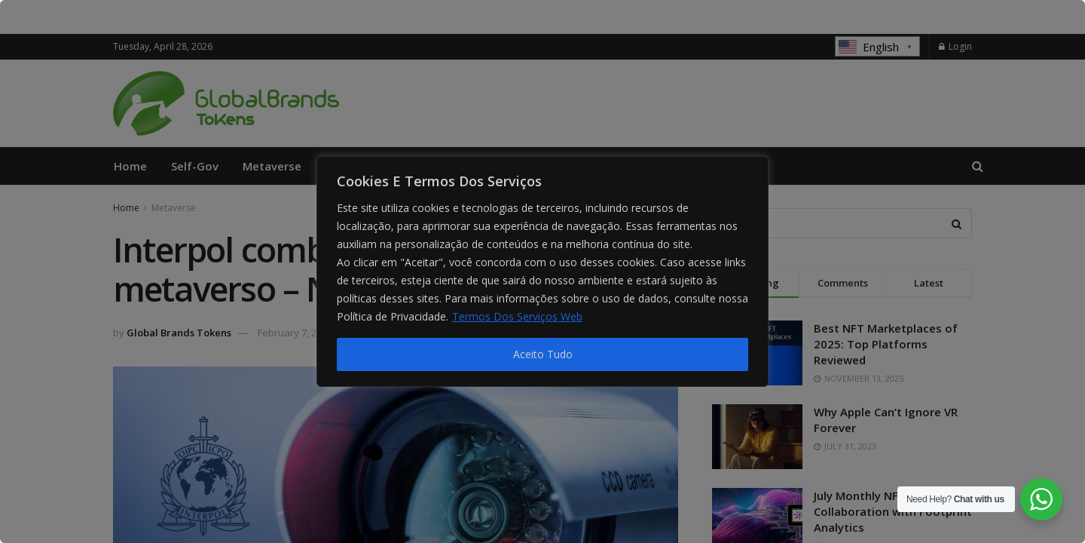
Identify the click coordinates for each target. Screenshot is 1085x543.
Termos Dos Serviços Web (517, 316)
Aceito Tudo (543, 354)
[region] (542, 271)
